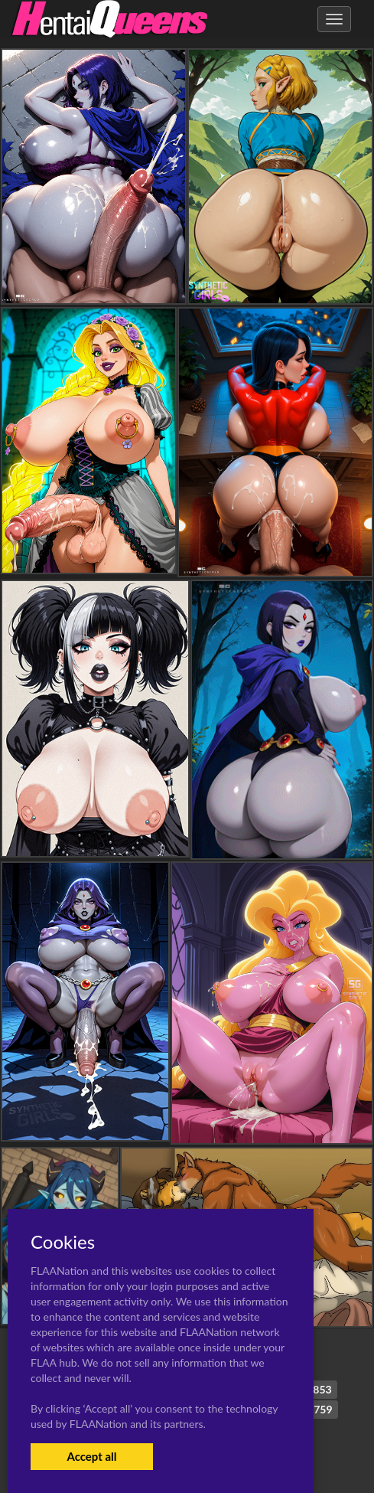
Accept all (91, 1456)
